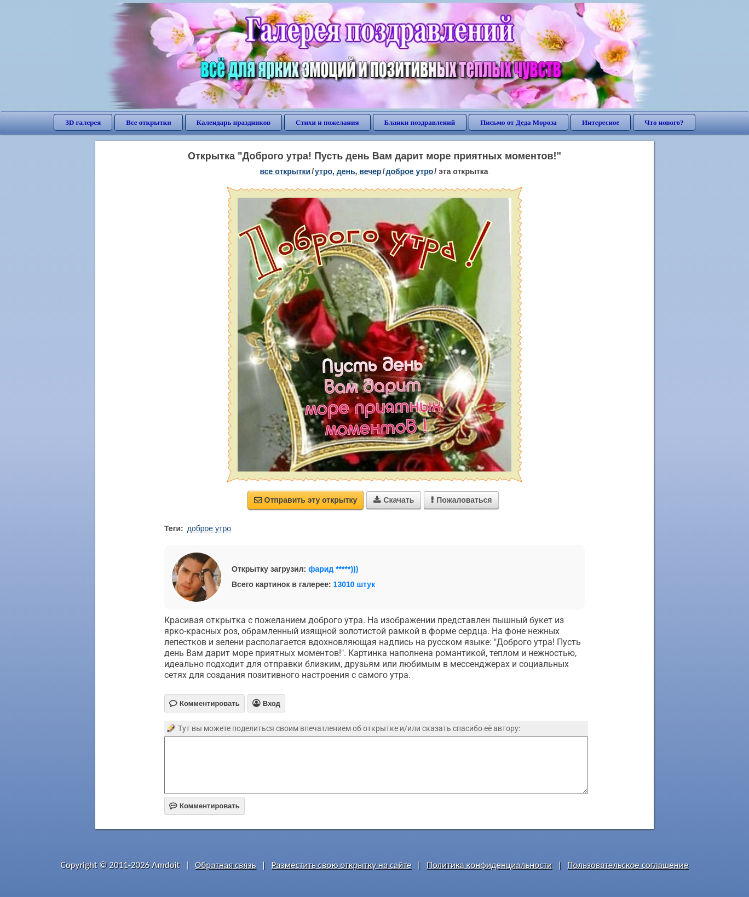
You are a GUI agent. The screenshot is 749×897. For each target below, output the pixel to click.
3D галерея (83, 122)
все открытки (285, 171)
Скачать (393, 500)
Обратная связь (225, 865)
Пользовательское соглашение (627, 865)
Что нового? (663, 122)
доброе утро (410, 171)
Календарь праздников (233, 122)
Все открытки (148, 122)
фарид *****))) (333, 569)
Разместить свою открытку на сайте (341, 865)
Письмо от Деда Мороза (518, 122)
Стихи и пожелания (327, 122)
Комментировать (204, 806)
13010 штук (354, 584)
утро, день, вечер (348, 171)
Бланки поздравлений (420, 122)
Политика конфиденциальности (489, 865)
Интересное (600, 122)
